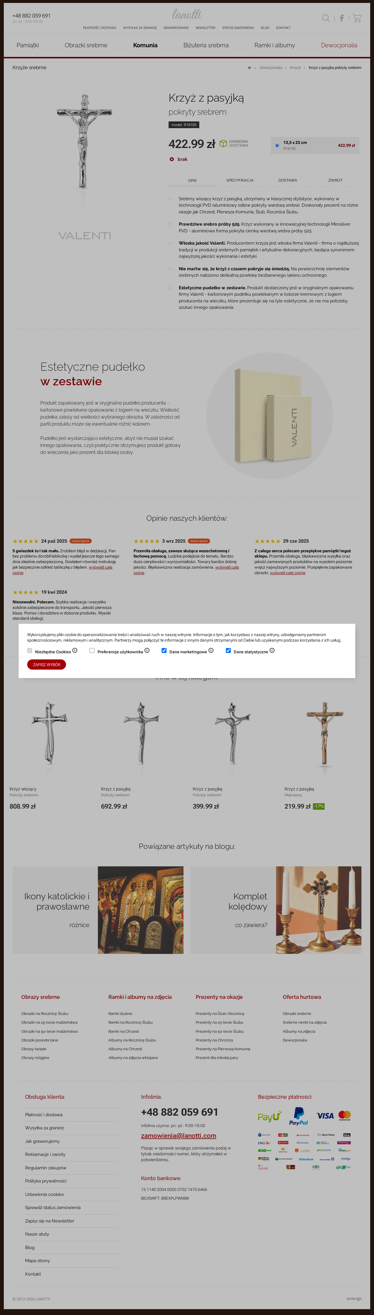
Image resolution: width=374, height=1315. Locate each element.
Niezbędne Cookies (56, 652)
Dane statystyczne (254, 652)
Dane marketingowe (191, 652)
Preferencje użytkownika (124, 652)
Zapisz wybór (46, 664)
